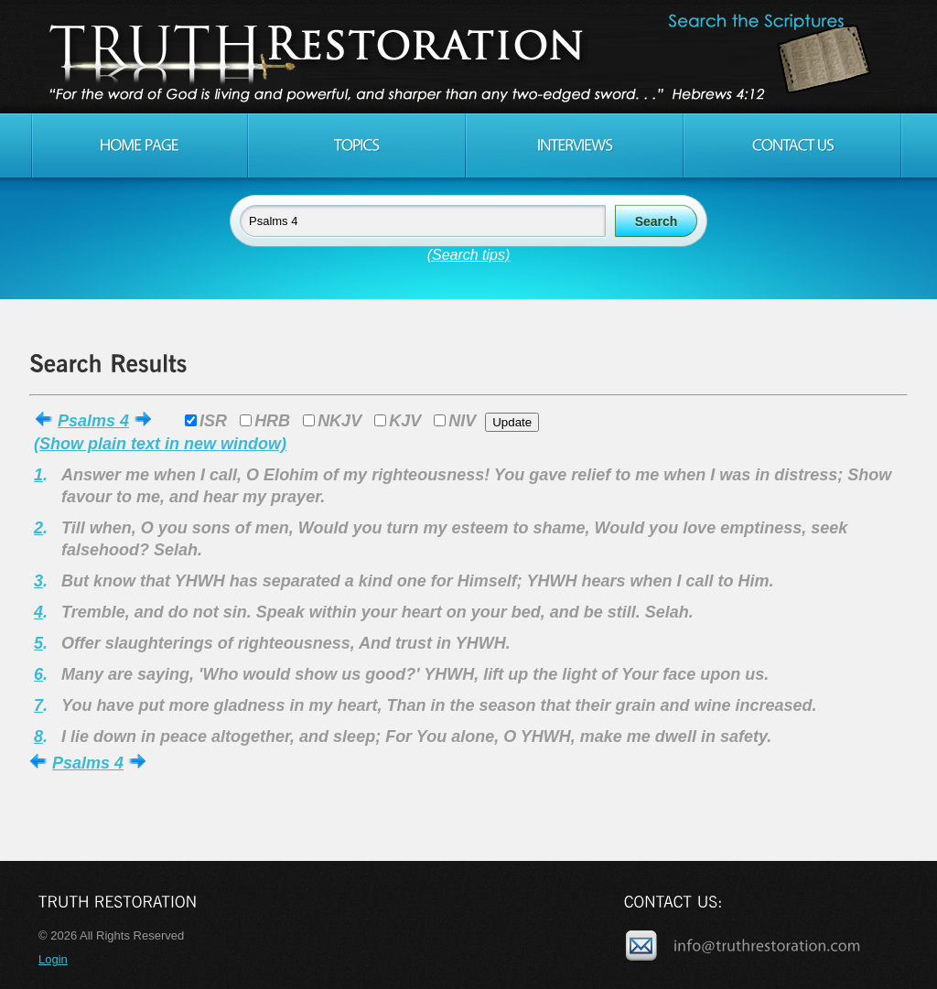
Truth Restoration (466, 56)
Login (53, 959)
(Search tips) (469, 255)
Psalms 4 (93, 421)
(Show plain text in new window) (160, 444)
